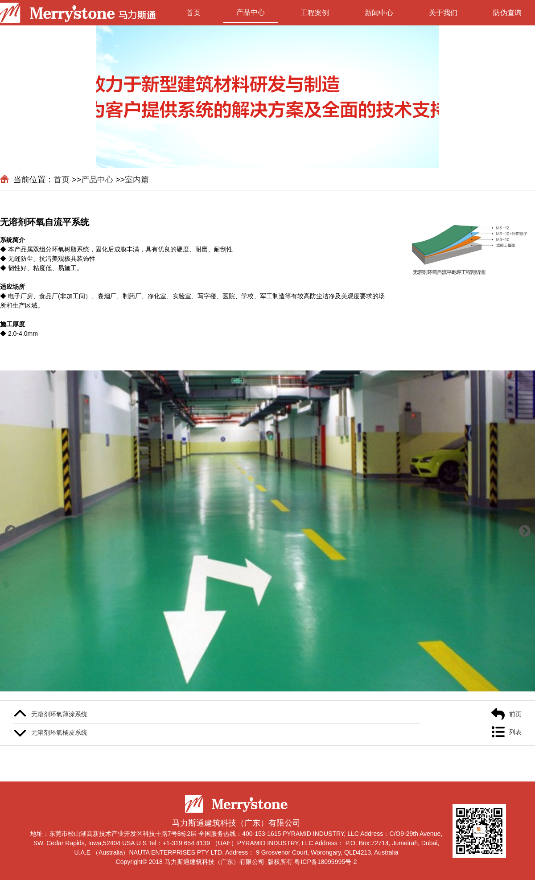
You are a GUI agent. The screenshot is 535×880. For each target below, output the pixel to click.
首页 (193, 12)
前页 (515, 714)
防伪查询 (507, 12)
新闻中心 (379, 12)
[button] (10, 531)
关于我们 (443, 12)
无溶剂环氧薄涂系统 (59, 714)
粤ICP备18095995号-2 (325, 861)
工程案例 (314, 12)
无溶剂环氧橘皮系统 (59, 732)
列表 (515, 732)
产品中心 (250, 12)
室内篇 (137, 179)
